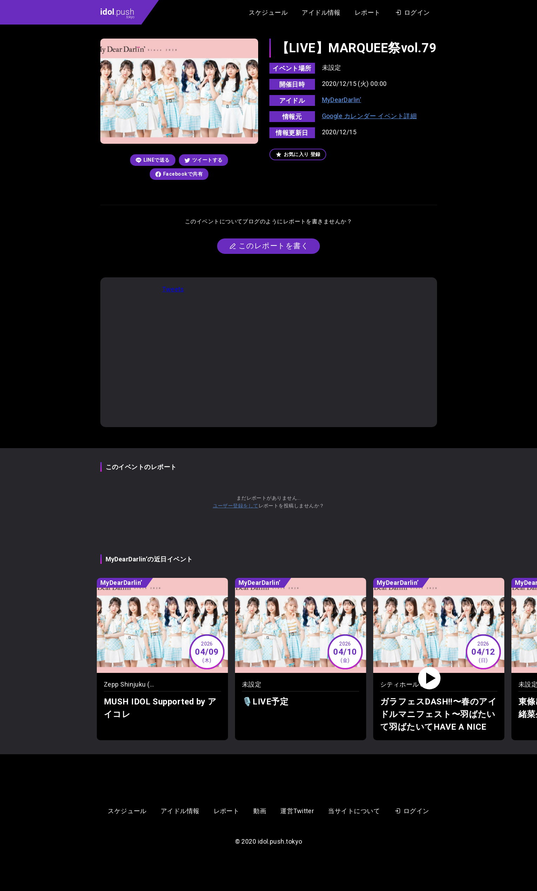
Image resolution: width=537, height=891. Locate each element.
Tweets (173, 289)
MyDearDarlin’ (341, 99)
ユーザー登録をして (236, 505)
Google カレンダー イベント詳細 (369, 116)
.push (117, 13)
